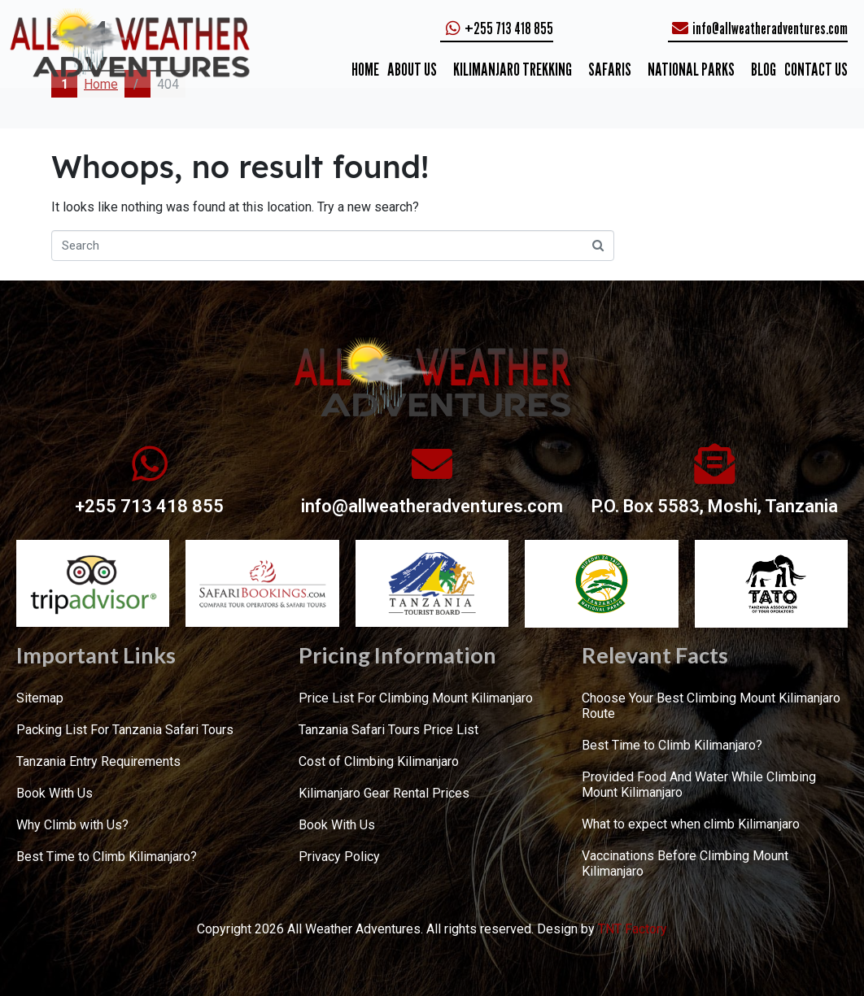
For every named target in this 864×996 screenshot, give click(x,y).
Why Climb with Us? (72, 825)
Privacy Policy (339, 856)
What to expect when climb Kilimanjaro (691, 824)
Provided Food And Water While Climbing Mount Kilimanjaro (699, 784)
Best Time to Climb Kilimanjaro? (106, 856)
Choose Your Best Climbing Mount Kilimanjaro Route (711, 705)
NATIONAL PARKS (691, 69)
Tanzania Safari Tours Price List (388, 729)
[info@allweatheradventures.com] (432, 463)
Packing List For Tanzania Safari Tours (124, 729)
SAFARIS (609, 69)
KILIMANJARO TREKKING (512, 69)
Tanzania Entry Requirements (98, 761)
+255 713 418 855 (149, 506)
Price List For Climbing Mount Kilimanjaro (416, 698)
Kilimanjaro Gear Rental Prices (384, 793)
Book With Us (54, 793)
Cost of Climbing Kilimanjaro (379, 761)
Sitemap (39, 698)
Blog (763, 69)
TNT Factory (632, 929)
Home (365, 69)
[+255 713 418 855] (149, 463)
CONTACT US (816, 69)
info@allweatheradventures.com (432, 506)
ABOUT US (412, 69)
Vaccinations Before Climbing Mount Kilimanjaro (685, 863)
